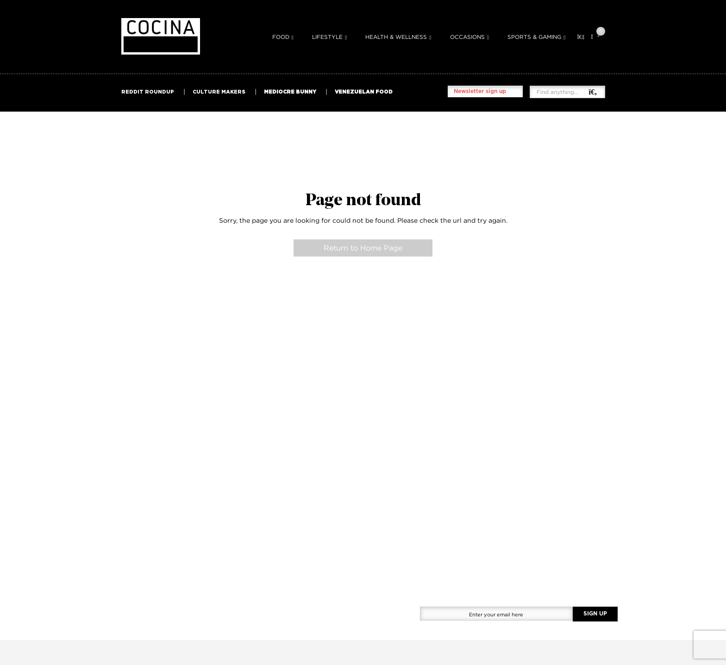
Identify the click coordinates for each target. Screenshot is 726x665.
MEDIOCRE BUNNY (290, 91)
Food (280, 37)
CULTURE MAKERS (219, 91)
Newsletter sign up (480, 91)
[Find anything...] (562, 92)
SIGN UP (595, 613)
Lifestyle (327, 37)
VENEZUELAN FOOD (364, 91)
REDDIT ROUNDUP (147, 91)
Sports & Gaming (534, 37)
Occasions (467, 37)
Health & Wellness (396, 37)
